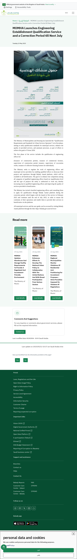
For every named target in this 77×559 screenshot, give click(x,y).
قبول (38, 550)
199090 (34, 486)
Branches (16, 464)
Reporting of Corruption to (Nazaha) (26, 448)
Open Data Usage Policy (22, 383)
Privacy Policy (18, 390)
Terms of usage (18, 408)
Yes (17, 360)
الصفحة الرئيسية (24, 21)
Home (15, 21)
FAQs (15, 471)
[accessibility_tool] (23, 7)
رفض (38, 555)
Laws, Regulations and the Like (24, 379)
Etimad (15, 441)
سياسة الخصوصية (9, 545)
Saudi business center (21, 452)
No (26, 360)
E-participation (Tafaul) (21, 438)
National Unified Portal (21, 430)
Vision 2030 (17, 423)
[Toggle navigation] (73, 13)
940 (32, 482)
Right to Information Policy (23, 386)
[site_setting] (7, 7)
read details (20, 298)
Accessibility (17, 397)
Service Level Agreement (22, 394)
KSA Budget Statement (21, 445)
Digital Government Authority (24, 427)
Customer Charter (19, 404)
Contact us (20, 332)
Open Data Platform (20, 434)
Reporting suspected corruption (24, 412)
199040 (34, 491)
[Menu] (66, 13)
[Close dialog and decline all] (73, 533)
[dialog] (38, 545)
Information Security (20, 401)
